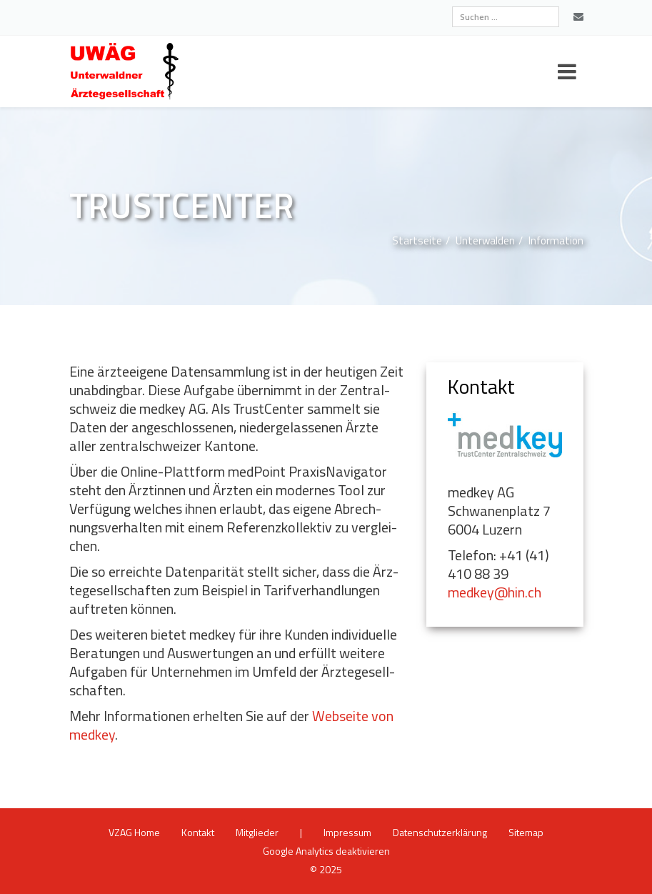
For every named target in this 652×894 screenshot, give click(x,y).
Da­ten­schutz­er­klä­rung (440, 833)
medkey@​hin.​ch (494, 592)
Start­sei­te (417, 240)
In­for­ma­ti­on (555, 240)
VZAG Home (134, 833)
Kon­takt (197, 833)
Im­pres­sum (347, 833)
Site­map (525, 833)
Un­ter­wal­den (485, 240)
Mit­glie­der (257, 833)
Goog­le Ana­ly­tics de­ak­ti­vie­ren (326, 850)
